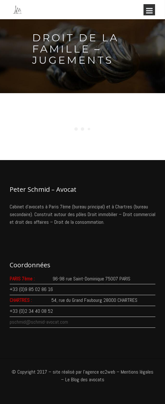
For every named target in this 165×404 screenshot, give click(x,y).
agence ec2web (100, 371)
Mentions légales (137, 371)
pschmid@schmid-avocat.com (39, 322)
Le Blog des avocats (84, 379)
